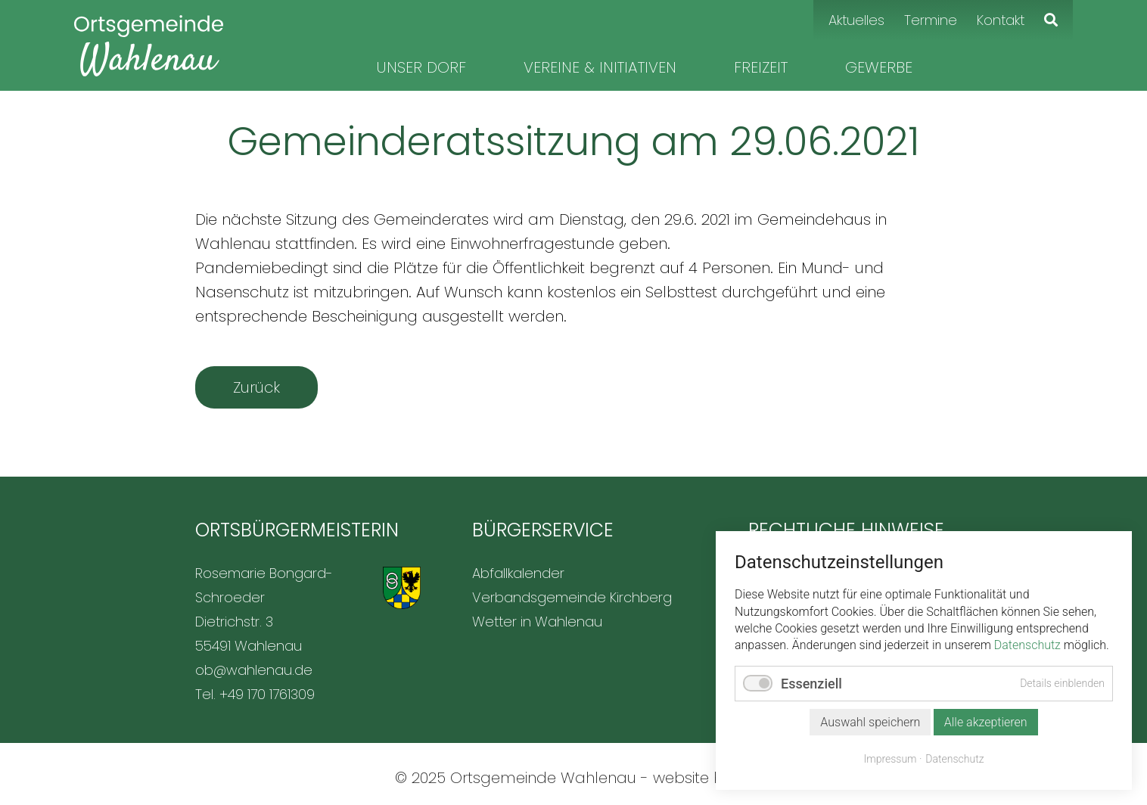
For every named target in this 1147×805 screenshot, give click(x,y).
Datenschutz (1027, 645)
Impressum (890, 759)
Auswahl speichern (870, 722)
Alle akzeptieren (985, 722)
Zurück (256, 387)
